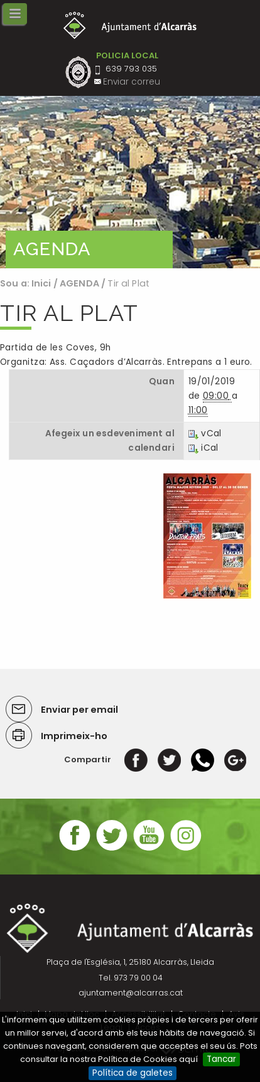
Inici (41, 283)
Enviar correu (131, 82)
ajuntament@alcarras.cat (131, 992)
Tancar (221, 1059)
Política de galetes (132, 1073)
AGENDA (79, 283)
